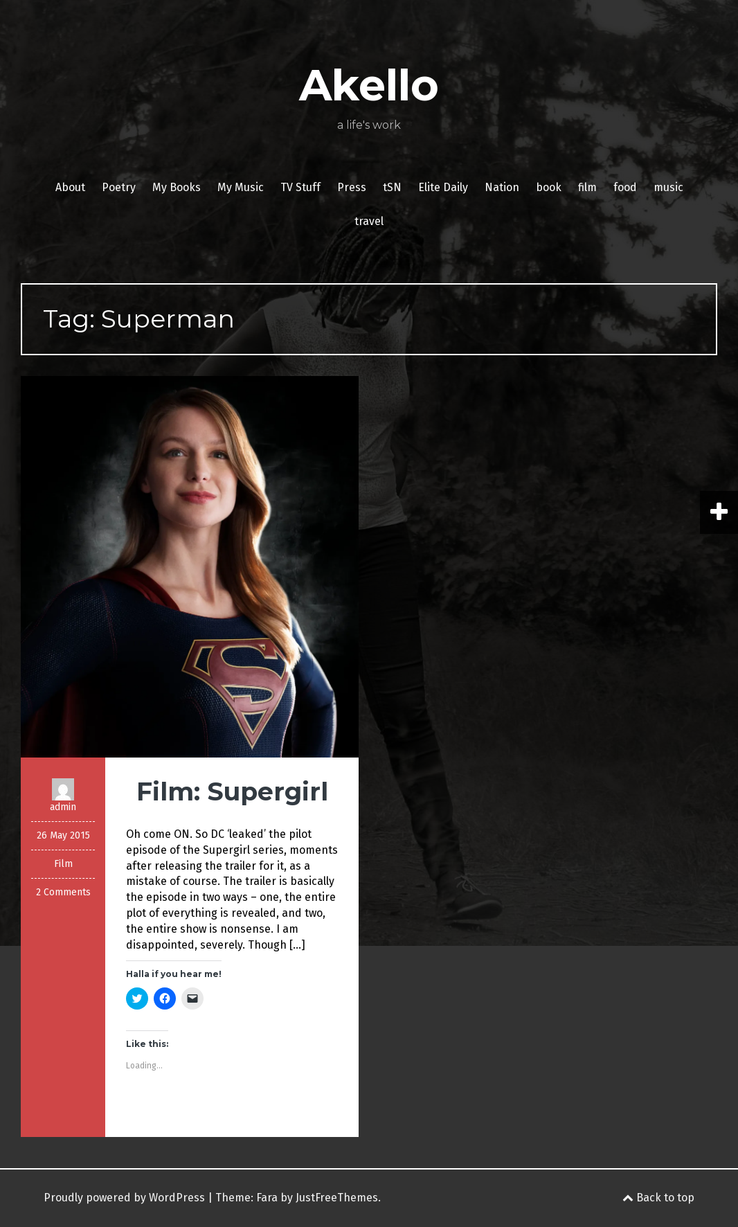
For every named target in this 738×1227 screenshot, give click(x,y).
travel (369, 221)
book (548, 187)
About (70, 187)
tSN (392, 187)
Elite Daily (443, 187)
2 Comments (63, 892)
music (668, 187)
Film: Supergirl (232, 791)
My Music (240, 187)
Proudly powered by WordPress (124, 1197)
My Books (176, 187)
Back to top (658, 1197)
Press (351, 187)
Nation (502, 187)
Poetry (119, 187)
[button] (190, 567)
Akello (369, 85)
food (625, 187)
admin (63, 807)
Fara (267, 1197)
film (587, 187)
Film (63, 864)
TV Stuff (300, 187)
